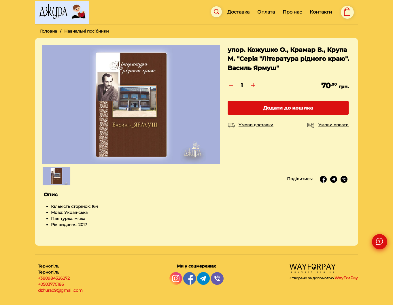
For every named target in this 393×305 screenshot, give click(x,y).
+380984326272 (54, 278)
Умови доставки (256, 124)
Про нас (292, 12)
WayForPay (346, 277)
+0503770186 (51, 284)
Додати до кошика (288, 108)
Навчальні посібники (86, 31)
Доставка (238, 12)
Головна (48, 31)
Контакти (321, 12)
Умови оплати (333, 124)
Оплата (266, 12)
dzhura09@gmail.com (60, 290)
